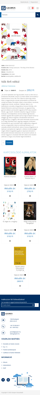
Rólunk (5, 362)
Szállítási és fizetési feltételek (11, 352)
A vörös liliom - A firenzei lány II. (30, 177)
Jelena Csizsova (8, 86)
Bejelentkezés (24, 2)
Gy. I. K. (5, 347)
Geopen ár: (22, 90)
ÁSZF (4, 368)
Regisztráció (34, 2)
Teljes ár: (8, 90)
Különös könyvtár (10, 177)
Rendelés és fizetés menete (11, 344)
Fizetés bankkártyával (9, 350)
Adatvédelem (7, 365)
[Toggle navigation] (37, 8)
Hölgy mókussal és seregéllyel (30, 222)
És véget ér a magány (10, 222)
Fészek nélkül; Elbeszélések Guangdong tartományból (20, 269)
